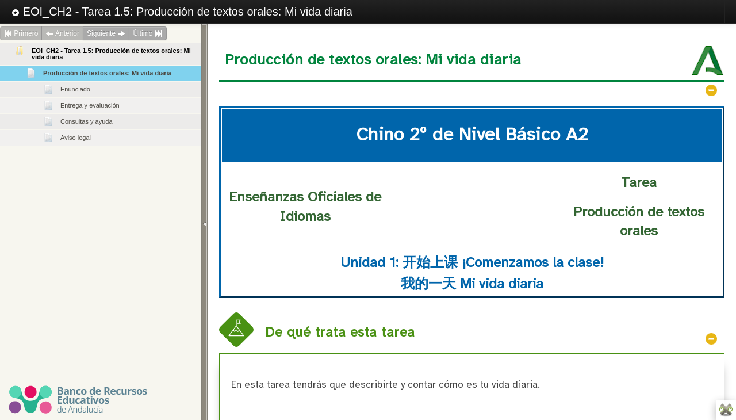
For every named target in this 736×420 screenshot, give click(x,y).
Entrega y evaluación (90, 105)
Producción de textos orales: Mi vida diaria (107, 73)
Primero (21, 33)
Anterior (62, 33)
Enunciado (75, 89)
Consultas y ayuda (86, 121)
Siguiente (106, 33)
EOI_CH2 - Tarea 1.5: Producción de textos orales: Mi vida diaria (182, 11)
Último (147, 33)
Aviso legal (75, 137)
